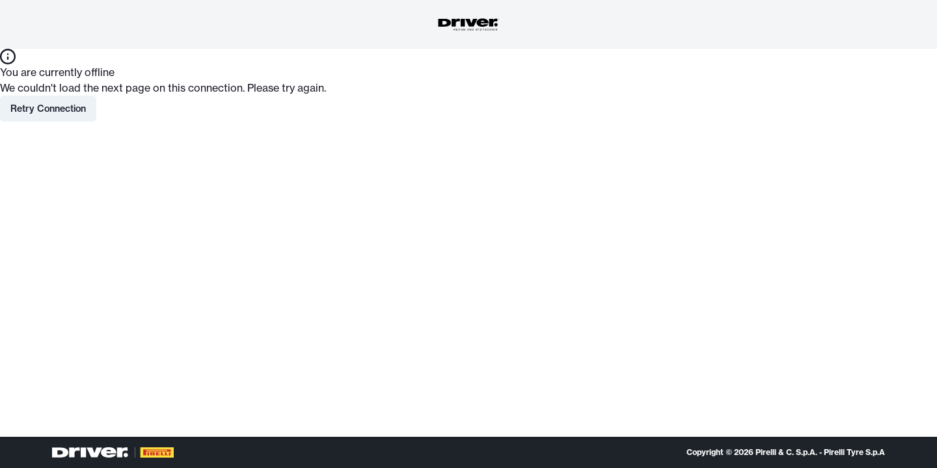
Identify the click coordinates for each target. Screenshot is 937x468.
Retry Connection (48, 108)
